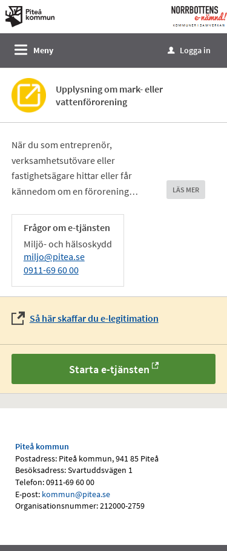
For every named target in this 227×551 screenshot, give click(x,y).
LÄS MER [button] (186, 189)
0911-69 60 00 (51, 270)
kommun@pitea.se (76, 494)
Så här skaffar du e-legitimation (94, 318)
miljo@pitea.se (54, 256)
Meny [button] (43, 50)
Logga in (189, 50)
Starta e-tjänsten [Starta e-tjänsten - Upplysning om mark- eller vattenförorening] (109, 369)
